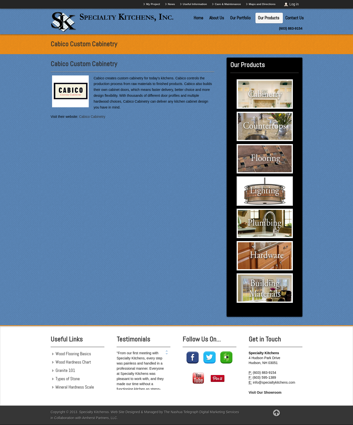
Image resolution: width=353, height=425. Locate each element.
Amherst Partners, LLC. (100, 418)
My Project (153, 4)
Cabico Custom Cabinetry (84, 64)
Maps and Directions (262, 4)
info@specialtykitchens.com (274, 382)
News (171, 4)
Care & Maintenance (228, 4)
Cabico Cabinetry (92, 117)
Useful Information (195, 4)
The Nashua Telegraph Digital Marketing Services (201, 412)
